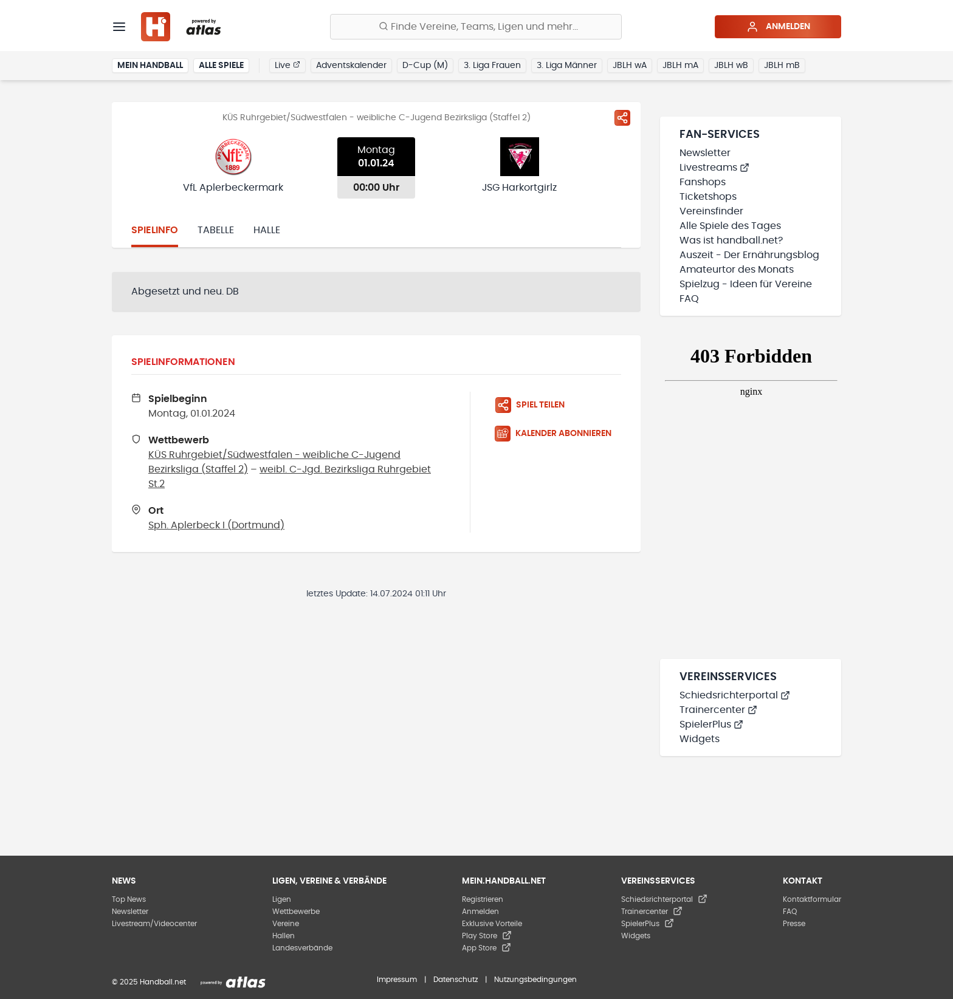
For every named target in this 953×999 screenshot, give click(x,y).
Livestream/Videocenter (154, 923)
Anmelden (778, 27)
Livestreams (714, 167)
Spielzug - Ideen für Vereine (745, 284)
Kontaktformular (812, 899)
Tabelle (216, 230)
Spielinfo (154, 230)
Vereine (285, 923)
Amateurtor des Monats (736, 269)
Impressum (397, 979)
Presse (794, 923)
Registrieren (482, 899)
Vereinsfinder (711, 211)
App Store (486, 948)
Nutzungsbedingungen (535, 979)
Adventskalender (351, 65)
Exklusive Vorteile (492, 923)
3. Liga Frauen (492, 65)
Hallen (283, 935)
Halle (266, 230)
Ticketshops (708, 197)
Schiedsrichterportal (734, 695)
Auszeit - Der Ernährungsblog (749, 255)
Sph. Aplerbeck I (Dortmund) (216, 525)
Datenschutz (455, 979)
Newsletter (705, 153)
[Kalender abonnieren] (558, 433)
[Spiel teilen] (622, 118)
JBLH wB (731, 65)
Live (287, 65)
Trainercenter (718, 710)
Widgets (699, 739)
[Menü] (119, 26)
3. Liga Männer (567, 65)
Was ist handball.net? (731, 240)
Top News (129, 899)
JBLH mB (782, 65)
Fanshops (702, 182)
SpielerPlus (711, 724)
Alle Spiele (221, 65)
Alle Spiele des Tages (730, 226)
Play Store (487, 935)
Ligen (281, 899)
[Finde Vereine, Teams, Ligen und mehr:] (476, 26)
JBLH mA (680, 65)
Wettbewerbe (296, 911)
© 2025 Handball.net (149, 982)
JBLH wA (630, 65)
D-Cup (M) (425, 65)
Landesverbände (302, 948)
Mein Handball (150, 65)
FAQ (689, 299)
